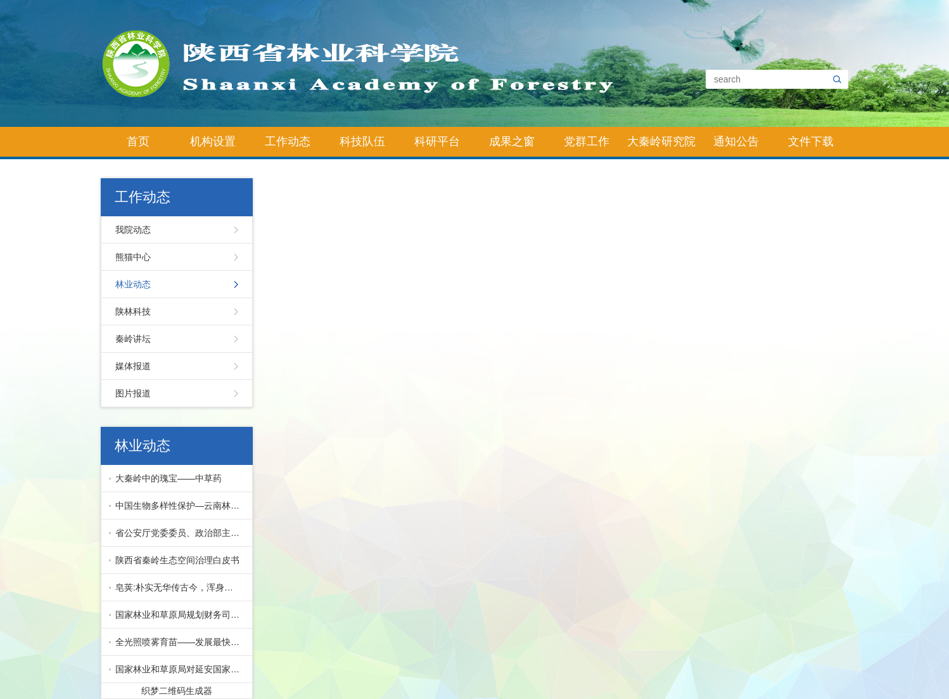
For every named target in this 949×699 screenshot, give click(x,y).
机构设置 (213, 141)
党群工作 (586, 141)
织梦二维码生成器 (176, 691)
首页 (138, 141)
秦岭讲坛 (133, 339)
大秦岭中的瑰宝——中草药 (168, 478)
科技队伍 (362, 141)
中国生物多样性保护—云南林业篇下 (180, 505)
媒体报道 (133, 366)
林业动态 (133, 284)
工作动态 (287, 141)
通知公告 (736, 141)
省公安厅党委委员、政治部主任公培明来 (180, 533)
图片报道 (133, 393)
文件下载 (811, 141)
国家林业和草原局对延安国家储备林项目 (180, 669)
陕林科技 (133, 311)
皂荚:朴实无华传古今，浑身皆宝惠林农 (180, 587)
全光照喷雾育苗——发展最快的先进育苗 (180, 642)
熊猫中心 (133, 257)
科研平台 (437, 141)
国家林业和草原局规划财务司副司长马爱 (180, 615)
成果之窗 (512, 141)
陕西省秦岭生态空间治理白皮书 (177, 560)
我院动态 (133, 230)
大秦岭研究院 (661, 141)
